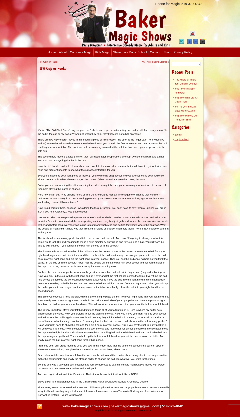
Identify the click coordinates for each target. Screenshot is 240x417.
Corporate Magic (81, 52)
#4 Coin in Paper (49, 61)
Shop (166, 52)
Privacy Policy (183, 52)
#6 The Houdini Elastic (154, 61)
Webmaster (145, 410)
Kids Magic (102, 52)
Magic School (181, 139)
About (63, 52)
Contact (155, 52)
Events (178, 134)
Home (52, 52)
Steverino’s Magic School (130, 52)
